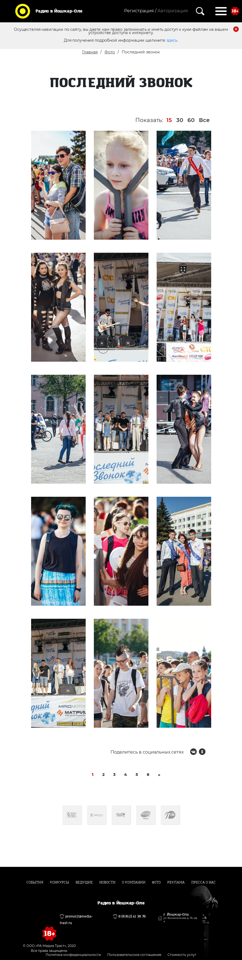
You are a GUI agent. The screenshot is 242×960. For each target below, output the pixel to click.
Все (204, 120)
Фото (109, 52)
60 (191, 120)
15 (169, 120)
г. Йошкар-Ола (180, 918)
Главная (90, 52)
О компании (133, 882)
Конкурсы (59, 882)
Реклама (176, 882)
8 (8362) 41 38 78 (132, 916)
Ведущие (84, 882)
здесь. (172, 40)
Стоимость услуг (182, 955)
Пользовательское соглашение (134, 955)
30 (179, 120)
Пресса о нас (203, 882)
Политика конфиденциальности (73, 955)
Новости (107, 882)
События (34, 882)
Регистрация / (140, 10)
